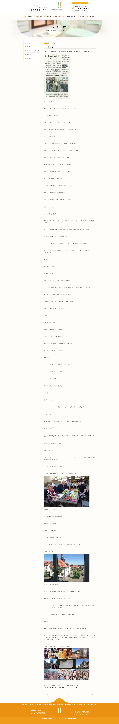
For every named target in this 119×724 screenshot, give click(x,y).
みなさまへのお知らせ (32, 50)
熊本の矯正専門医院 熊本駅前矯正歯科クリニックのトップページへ (61, 687)
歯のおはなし (29, 58)
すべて (27, 46)
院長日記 (28, 54)
